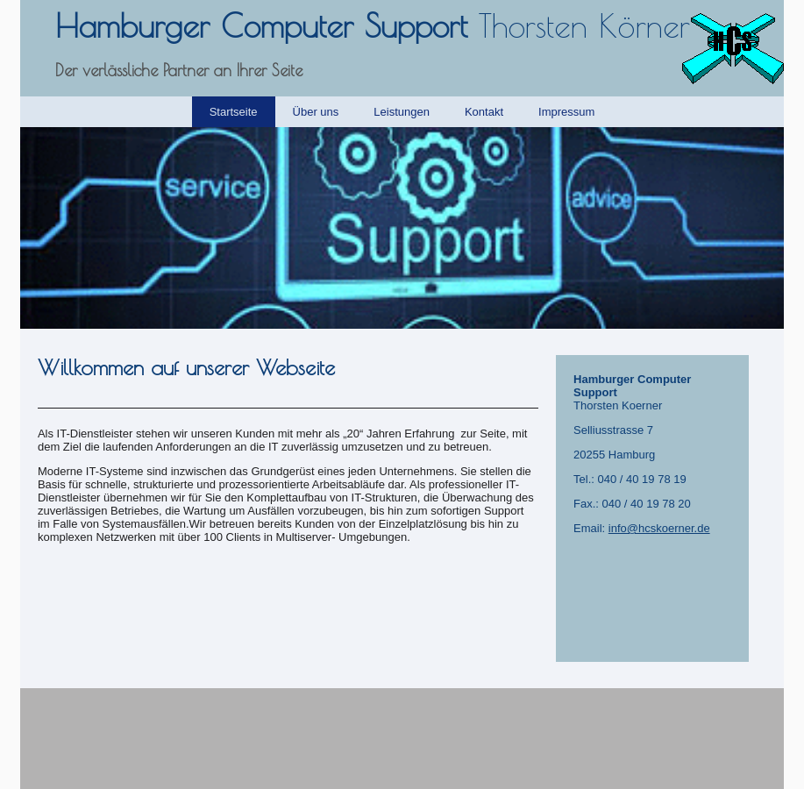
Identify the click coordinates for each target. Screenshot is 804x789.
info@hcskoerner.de (659, 528)
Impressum (566, 111)
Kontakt (484, 111)
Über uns (316, 111)
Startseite (234, 111)
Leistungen (402, 111)
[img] (402, 228)
